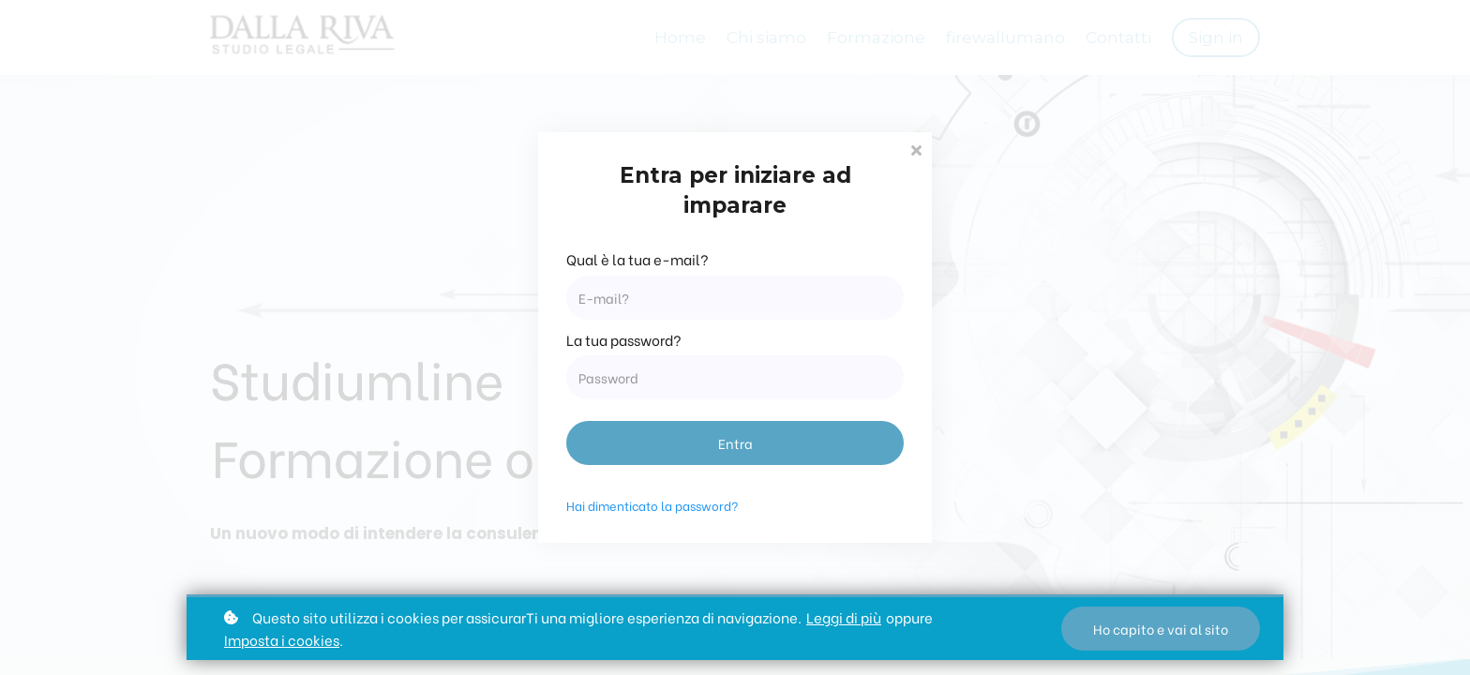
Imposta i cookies (281, 639)
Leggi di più (843, 617)
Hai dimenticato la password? (652, 505)
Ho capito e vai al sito (1160, 628)
